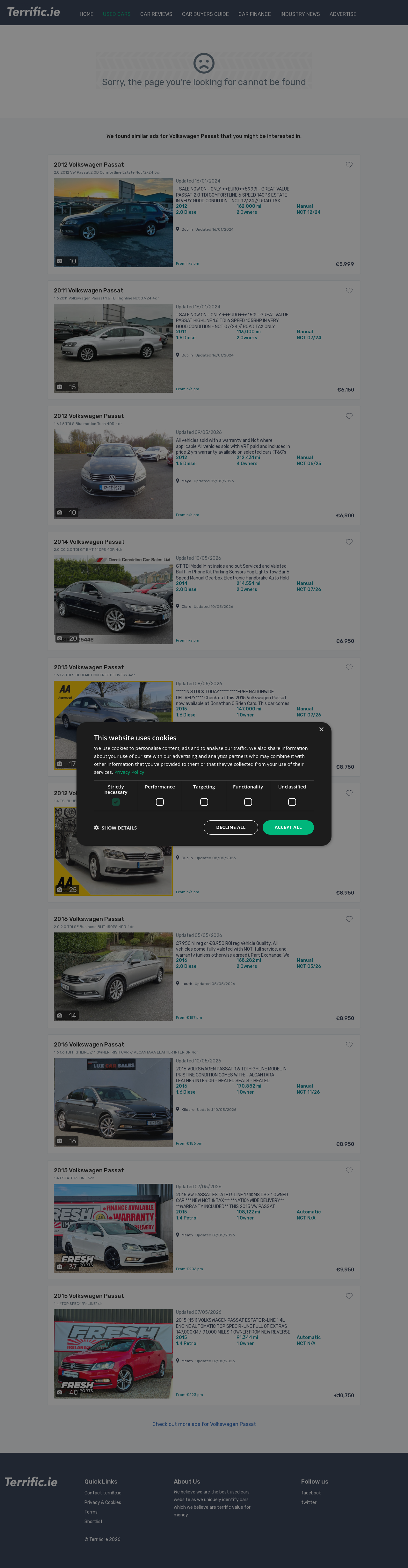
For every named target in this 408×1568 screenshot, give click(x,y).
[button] (115, 828)
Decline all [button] (230, 827)
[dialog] (204, 784)
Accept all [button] (288, 827)
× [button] (321, 729)
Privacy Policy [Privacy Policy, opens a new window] (129, 772)
